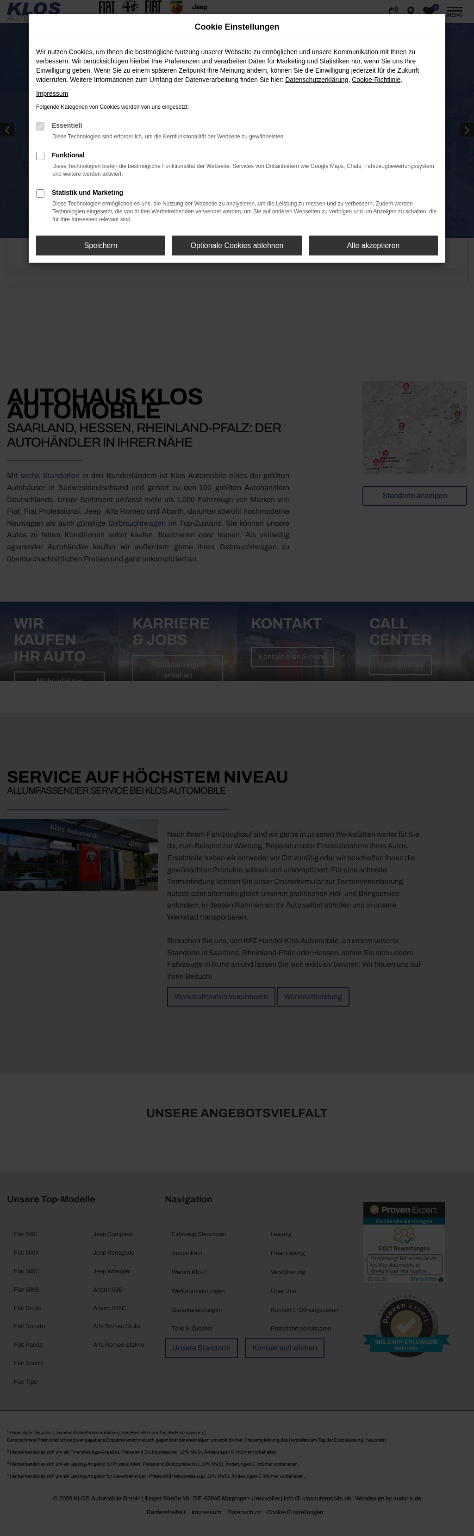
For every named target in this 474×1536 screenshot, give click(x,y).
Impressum (52, 93)
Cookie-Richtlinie (376, 79)
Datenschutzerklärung (316, 79)
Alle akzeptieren (373, 245)
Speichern (101, 245)
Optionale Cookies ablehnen (236, 245)
